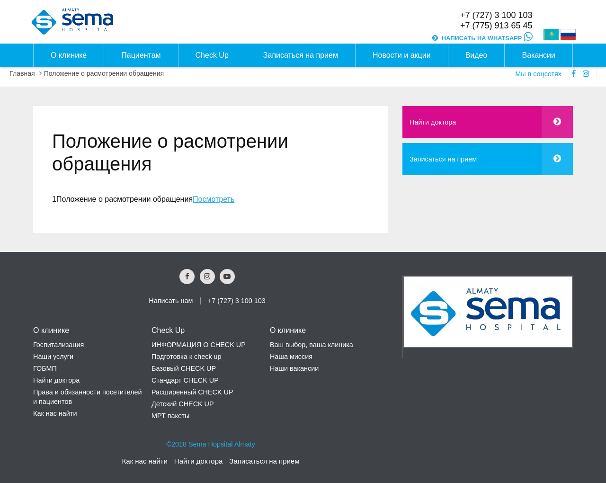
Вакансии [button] (538, 55)
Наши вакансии (294, 368)
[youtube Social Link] (227, 276)
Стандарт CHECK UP (185, 380)
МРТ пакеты (170, 416)
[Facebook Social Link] (187, 276)
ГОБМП (45, 368)
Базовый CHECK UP (184, 368)
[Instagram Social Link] (207, 276)
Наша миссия (291, 356)
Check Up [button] (212, 55)
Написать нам (171, 300)
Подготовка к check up (187, 356)
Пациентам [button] (140, 55)
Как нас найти (55, 413)
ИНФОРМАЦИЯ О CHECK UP (199, 345)
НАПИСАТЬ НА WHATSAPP (487, 38)
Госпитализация (58, 345)
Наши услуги (53, 356)
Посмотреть (213, 199)
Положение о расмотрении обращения (104, 73)
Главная (22, 73)
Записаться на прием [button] (300, 55)
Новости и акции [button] (402, 55)
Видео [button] (476, 55)
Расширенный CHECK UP (192, 392)
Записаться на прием (443, 159)
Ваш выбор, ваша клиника (311, 345)
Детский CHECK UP (183, 404)
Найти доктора (433, 122)
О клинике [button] (69, 55)
